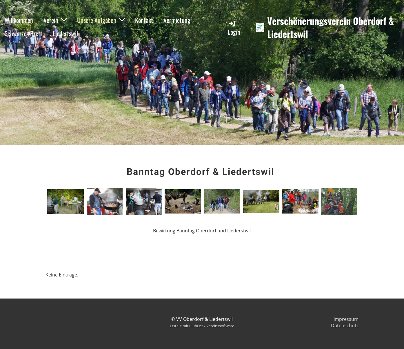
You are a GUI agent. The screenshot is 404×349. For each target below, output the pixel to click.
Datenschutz (344, 325)
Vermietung (176, 20)
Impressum (346, 319)
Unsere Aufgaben (101, 20)
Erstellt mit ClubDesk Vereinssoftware (202, 325)
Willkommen (19, 20)
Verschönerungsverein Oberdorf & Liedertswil (330, 28)
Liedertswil (65, 33)
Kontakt (144, 20)
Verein (55, 20)
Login (234, 28)
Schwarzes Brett (23, 33)
